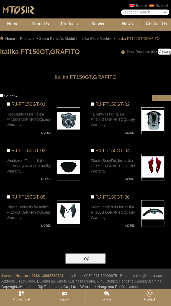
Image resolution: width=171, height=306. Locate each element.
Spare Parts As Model (57, 38)
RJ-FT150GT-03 (28, 150)
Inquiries (161, 98)
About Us (40, 23)
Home (12, 23)
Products (69, 23)
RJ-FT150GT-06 (112, 197)
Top (85, 258)
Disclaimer (129, 287)
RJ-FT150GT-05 (28, 197)
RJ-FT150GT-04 (112, 150)
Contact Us (156, 23)
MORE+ (46, 132)
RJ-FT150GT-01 (28, 104)
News (127, 23)
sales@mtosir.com (148, 276)
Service (98, 23)
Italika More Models (96, 38)
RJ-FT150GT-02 (112, 104)
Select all (11, 96)
